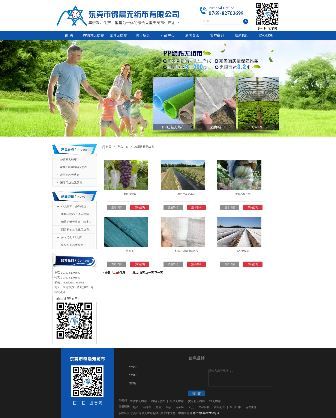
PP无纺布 (215, 401)
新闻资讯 (192, 35)
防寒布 (130, 250)
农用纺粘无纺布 (70, 174)
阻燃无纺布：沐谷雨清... (76, 214)
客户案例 (217, 35)
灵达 (158, 407)
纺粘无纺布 (158, 401)
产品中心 (167, 35)
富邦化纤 (219, 407)
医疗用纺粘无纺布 (71, 182)
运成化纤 (250, 407)
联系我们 (241, 35)
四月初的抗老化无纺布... (76, 229)
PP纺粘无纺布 (93, 35)
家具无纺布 (118, 35)
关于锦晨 (143, 35)
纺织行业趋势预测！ (73, 245)
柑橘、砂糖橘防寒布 (186, 250)
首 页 (69, 35)
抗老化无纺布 (196, 401)
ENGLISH (266, 35)
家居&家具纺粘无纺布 (73, 167)
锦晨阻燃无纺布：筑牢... (76, 221)
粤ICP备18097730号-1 (206, 413)
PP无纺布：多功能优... (74, 206)
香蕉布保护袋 (243, 193)
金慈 (168, 407)
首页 (108, 146)
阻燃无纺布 (177, 401)
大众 (191, 407)
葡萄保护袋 (129, 193)
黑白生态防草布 (186, 193)
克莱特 (180, 407)
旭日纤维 (235, 407)
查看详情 (116, 207)
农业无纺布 (243, 250)
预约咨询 (140, 207)
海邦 (135, 407)
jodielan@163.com (73, 282)
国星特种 (204, 407)
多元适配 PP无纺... (72, 237)
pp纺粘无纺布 (68, 159)
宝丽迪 (146, 407)
